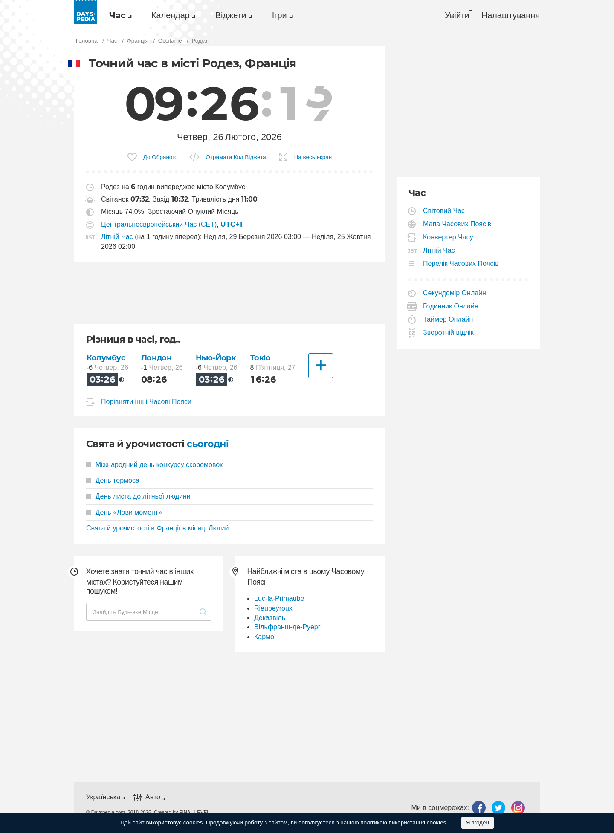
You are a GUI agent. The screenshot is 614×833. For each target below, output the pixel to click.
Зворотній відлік (448, 332)
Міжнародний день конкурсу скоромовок (154, 464)
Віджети (230, 15)
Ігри (279, 15)
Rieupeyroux (273, 608)
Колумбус (106, 357)
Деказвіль (269, 617)
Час (117, 15)
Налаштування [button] (510, 15)
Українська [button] (103, 797)
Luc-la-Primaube (279, 598)
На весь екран (313, 157)
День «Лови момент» (124, 512)
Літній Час (117, 236)
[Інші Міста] (320, 365)
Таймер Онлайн (448, 319)
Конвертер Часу (448, 237)
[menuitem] (118, 15)
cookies (193, 822)
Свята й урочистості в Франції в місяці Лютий (157, 528)
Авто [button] (152, 797)
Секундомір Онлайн (454, 293)
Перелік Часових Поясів (461, 263)
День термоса (112, 480)
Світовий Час (444, 210)
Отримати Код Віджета (236, 157)
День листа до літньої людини (138, 496)
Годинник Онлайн (450, 306)
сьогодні (208, 444)
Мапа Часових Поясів (457, 224)
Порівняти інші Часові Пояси (146, 401)
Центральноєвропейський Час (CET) (159, 224)
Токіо (260, 357)
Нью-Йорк (216, 357)
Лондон (156, 357)
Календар (170, 15)
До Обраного (160, 157)
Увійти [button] (457, 15)
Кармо (264, 636)
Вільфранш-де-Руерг (287, 627)
